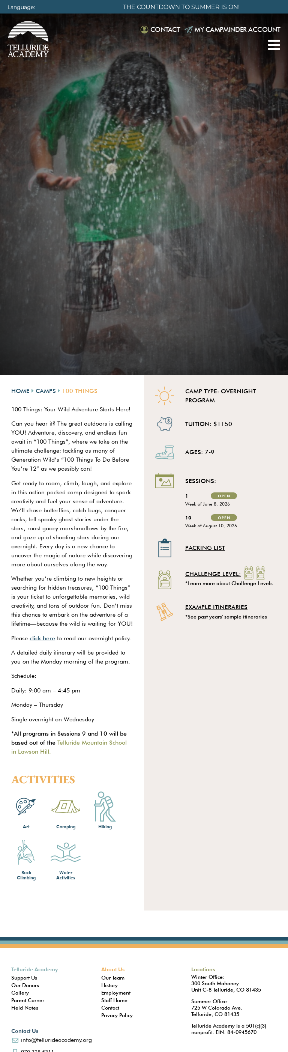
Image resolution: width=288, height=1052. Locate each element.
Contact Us (24, 1031)
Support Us (24, 978)
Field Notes (24, 1008)
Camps (46, 390)
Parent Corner (27, 1000)
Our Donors (25, 985)
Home (20, 390)
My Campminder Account (237, 29)
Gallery (20, 993)
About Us (112, 969)
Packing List (205, 547)
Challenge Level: (213, 574)
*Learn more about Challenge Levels (229, 583)
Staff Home (114, 1000)
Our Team (112, 978)
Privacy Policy (117, 1015)
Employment (115, 993)
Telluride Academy (34, 969)
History (109, 985)
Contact (165, 29)
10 (188, 518)
